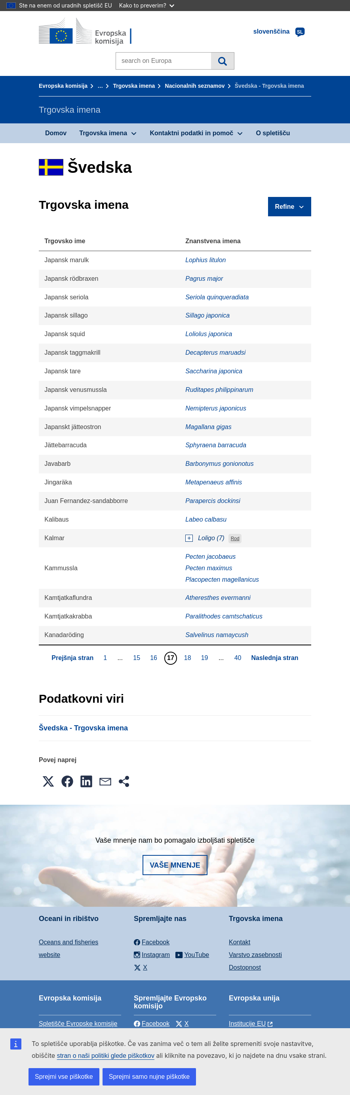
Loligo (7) (211, 538)
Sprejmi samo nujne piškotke (149, 1076)
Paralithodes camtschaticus (223, 616)
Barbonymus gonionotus (219, 463)
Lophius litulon (205, 260)
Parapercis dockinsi (212, 500)
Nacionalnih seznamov (195, 86)
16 (154, 657)
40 (238, 657)
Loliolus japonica (208, 334)
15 (137, 657)
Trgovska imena (134, 86)
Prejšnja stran (72, 657)
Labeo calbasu (205, 519)
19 (205, 657)
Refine (285, 206)
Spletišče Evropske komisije (78, 1023)
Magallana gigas (208, 427)
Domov (56, 133)
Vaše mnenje (175, 865)
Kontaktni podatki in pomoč (191, 133)
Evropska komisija (63, 86)
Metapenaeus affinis (213, 482)
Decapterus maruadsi (215, 352)
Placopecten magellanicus (222, 579)
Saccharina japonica (213, 371)
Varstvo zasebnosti (255, 954)
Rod (235, 538)
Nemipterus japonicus (215, 408)
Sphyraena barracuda (215, 445)
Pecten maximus (208, 568)
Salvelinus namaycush (216, 635)
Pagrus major (204, 278)
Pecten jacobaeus (210, 556)
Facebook (151, 1023)
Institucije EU (247, 1023)
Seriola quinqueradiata (217, 297)
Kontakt (239, 942)
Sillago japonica (207, 315)
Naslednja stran (274, 657)
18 (188, 657)
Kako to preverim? (146, 5)
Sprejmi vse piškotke (64, 1076)
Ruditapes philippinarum (219, 389)
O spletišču (273, 133)
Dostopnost (245, 967)
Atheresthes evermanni (218, 597)
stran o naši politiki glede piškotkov (105, 1055)
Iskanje (222, 61)
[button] (48, 781)
